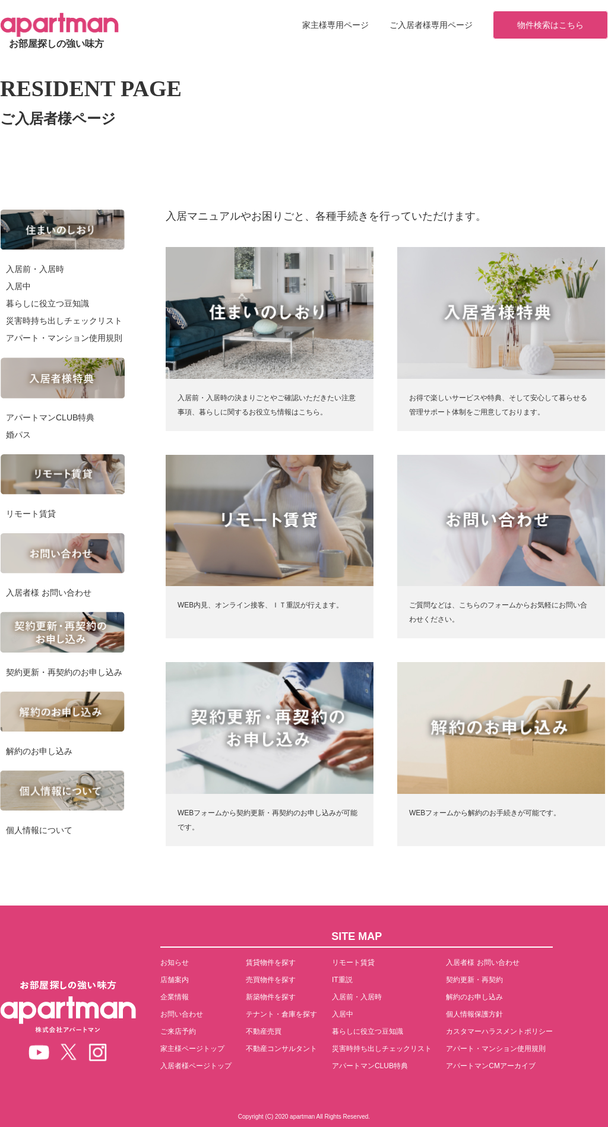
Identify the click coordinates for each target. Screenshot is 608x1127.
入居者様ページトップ (196, 1066)
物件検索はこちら (550, 25)
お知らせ (174, 962)
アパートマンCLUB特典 (50, 417)
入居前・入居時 (35, 269)
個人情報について (39, 830)
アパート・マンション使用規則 (64, 338)
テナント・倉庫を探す (281, 1014)
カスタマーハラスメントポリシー (499, 1031)
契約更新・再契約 (474, 980)
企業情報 (174, 997)
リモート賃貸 (31, 513)
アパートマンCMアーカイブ (491, 1066)
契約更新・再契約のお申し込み (64, 672)
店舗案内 (174, 980)
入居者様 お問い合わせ (48, 592)
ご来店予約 (178, 1031)
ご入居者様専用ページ (431, 25)
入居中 (18, 286)
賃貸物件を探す (271, 962)
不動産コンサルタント (281, 1048)
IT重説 (342, 980)
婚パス (18, 434)
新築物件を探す (271, 997)
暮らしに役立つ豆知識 (47, 303)
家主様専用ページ (335, 25)
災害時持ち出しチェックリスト (64, 320)
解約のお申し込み (39, 751)
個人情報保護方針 (474, 1014)
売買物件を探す (271, 980)
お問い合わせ (181, 1014)
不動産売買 (263, 1031)
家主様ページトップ (192, 1048)
